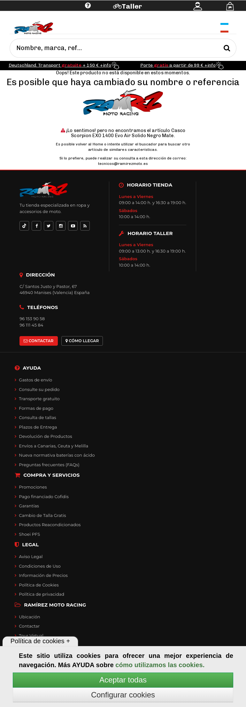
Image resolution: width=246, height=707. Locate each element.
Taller (132, 6)
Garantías (29, 505)
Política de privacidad (41, 594)
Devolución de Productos (45, 436)
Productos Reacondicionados (50, 524)
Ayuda (48, 15)
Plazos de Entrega (38, 427)
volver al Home (89, 144)
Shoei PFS (29, 534)
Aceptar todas (123, 679)
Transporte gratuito (39, 398)
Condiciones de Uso (39, 566)
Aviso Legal (30, 556)
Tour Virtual (31, 635)
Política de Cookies (38, 584)
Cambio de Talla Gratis (42, 515)
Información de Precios (43, 575)
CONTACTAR (38, 340)
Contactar (29, 626)
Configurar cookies (123, 694)
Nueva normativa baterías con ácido (57, 455)
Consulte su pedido (39, 389)
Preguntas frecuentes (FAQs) (49, 464)
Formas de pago (36, 408)
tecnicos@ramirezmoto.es (123, 163)
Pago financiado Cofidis (44, 496)
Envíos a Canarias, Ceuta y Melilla (53, 445)
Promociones (33, 487)
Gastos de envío (35, 379)
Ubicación (29, 616)
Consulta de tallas (37, 417)
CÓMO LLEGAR (82, 340)
